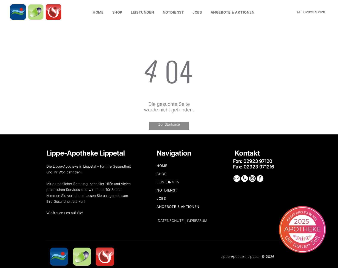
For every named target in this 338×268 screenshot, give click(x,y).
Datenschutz (171, 220)
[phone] (244, 179)
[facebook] (260, 179)
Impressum (197, 220)
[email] (237, 179)
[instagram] (252, 179)
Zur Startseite (169, 124)
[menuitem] (98, 12)
